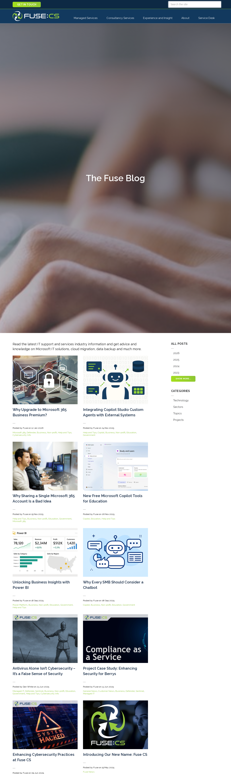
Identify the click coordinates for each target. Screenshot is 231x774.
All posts (179, 343)
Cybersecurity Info (22, 435)
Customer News (106, 691)
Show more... (183, 379)
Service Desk (208, 17)
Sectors (178, 407)
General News (90, 691)
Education (131, 432)
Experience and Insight (157, 18)
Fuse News (88, 772)
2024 (176, 366)
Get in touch (26, 4)
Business (41, 432)
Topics (177, 413)
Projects (178, 420)
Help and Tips (64, 432)
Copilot (101, 432)
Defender (31, 432)
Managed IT (18, 691)
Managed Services (85, 18)
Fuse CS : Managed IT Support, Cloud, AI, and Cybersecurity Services (36, 16)
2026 (176, 353)
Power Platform (20, 605)
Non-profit (52, 432)
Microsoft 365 (19, 432)
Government (89, 435)
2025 (176, 359)
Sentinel (39, 691)
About (185, 18)
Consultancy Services (120, 18)
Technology (181, 400)
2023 (176, 372)
